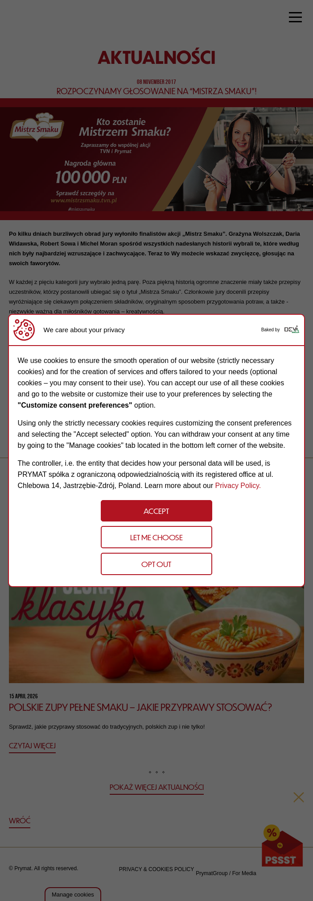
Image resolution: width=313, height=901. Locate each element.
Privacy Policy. (238, 485)
